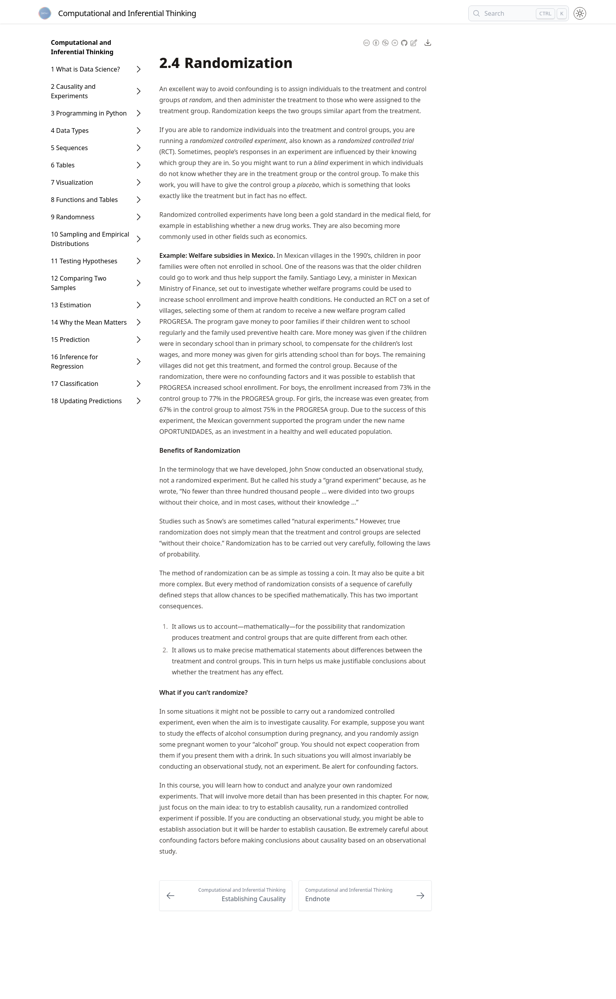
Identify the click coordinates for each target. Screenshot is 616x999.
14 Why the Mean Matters (88, 322)
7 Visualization (72, 182)
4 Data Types (69, 130)
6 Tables (63, 165)
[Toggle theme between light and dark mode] (580, 13)
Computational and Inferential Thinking (82, 47)
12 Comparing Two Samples (78, 283)
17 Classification (74, 383)
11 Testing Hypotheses (84, 261)
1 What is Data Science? (85, 69)
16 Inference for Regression (74, 362)
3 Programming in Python (88, 113)
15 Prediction (70, 339)
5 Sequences (69, 147)
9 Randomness (72, 217)
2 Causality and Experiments (73, 91)
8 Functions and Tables (84, 199)
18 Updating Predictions (86, 401)
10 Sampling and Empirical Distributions (90, 239)
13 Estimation (71, 305)
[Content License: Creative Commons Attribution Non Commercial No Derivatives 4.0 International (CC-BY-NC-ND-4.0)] (380, 42)
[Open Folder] (138, 69)
